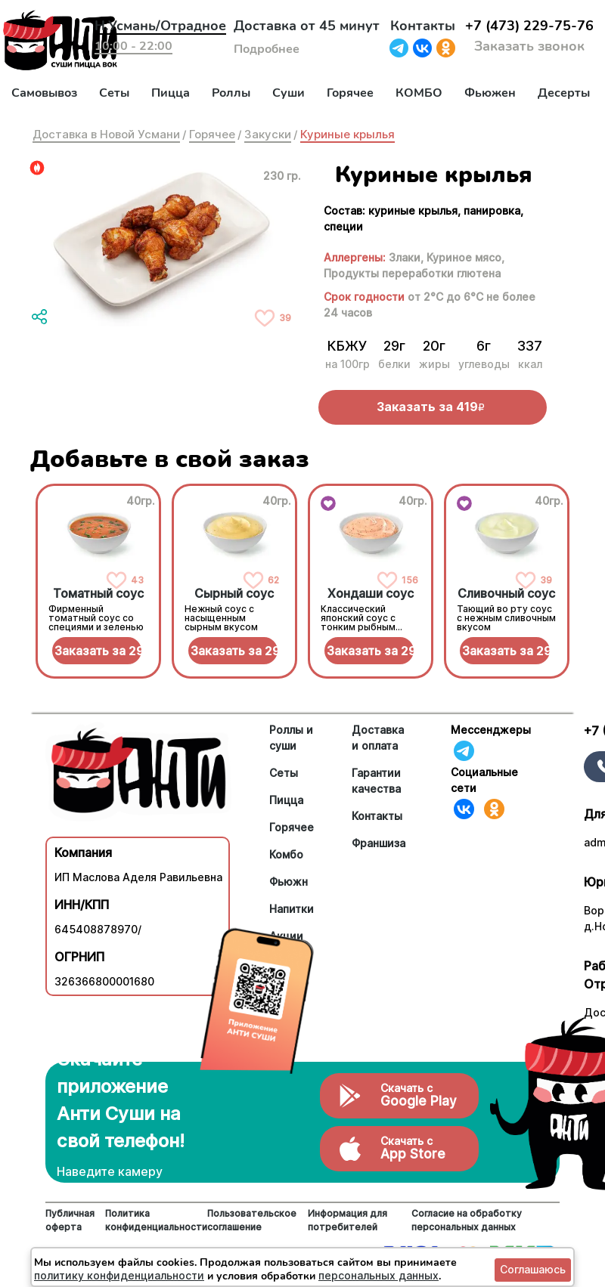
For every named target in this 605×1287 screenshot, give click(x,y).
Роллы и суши (291, 737)
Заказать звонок (529, 46)
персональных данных (378, 1275)
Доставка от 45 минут (307, 26)
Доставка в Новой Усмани (106, 134)
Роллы (231, 93)
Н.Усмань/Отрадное (160, 26)
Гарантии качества (376, 780)
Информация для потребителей (347, 1220)
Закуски (267, 134)
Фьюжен (490, 93)
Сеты (114, 93)
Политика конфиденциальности (156, 1220)
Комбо (286, 854)
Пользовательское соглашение (251, 1220)
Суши (288, 93)
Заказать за (98, 650)
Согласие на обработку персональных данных (466, 1220)
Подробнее (266, 49)
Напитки (291, 908)
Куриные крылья (347, 134)
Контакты (422, 26)
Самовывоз (44, 93)
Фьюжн (288, 881)
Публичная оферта (70, 1220)
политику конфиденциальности (119, 1275)
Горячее (350, 93)
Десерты (564, 93)
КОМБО (419, 93)
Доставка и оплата (378, 737)
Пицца (170, 93)
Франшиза (378, 843)
